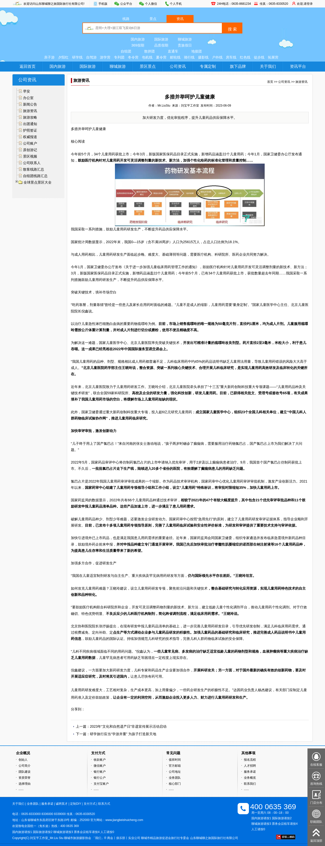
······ (21, 789)
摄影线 (203, 57)
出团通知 (30, 124)
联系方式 (104, 803)
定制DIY (75, 803)
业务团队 (175, 777)
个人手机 (176, 4)
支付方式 (90, 803)
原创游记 (30, 150)
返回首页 (28, 66)
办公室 (28, 98)
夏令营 (161, 57)
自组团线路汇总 (35, 176)
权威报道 (30, 137)
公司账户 (30, 143)
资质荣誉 (25, 777)
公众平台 (126, 4)
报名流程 (250, 759)
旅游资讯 (30, 111)
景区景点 (148, 66)
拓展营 (273, 57)
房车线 (231, 57)
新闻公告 (30, 104)
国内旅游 (138, 39)
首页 (270, 82)
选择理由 (25, 783)
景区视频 (30, 156)
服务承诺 (250, 771)
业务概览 (250, 777)
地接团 (196, 51)
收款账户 (100, 759)
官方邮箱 (175, 765)
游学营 (105, 57)
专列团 (119, 57)
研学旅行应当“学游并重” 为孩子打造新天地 (123, 734)
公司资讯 (178, 66)
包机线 (147, 57)
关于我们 (268, 66)
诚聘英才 (62, 803)
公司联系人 (32, 163)
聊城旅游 (185, 39)
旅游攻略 (30, 117)
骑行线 (189, 57)
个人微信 (151, 4)
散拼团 (149, 51)
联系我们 (250, 783)
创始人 (23, 759)
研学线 (77, 57)
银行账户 (100, 771)
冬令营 (133, 57)
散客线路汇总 (33, 169)
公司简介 (25, 765)
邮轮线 (175, 57)
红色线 (245, 57)
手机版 (102, 4)
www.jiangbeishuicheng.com (124, 820)
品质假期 (161, 45)
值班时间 (175, 759)
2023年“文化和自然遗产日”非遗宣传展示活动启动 (128, 726)
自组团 (126, 51)
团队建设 (25, 771)
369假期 (137, 45)
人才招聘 (250, 765)
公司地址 (175, 771)
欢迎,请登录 (305, 4)
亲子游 (49, 57)
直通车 (173, 51)
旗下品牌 (238, 66)
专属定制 (208, 66)
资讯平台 (298, 66)
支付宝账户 (101, 783)
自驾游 (91, 57)
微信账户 (100, 765)
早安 (26, 91)
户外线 (217, 57)
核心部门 (175, 783)
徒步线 (259, 57)
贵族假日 (185, 45)
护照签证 (30, 130)
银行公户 (100, 777)
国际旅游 (161, 39)
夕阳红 (63, 57)
